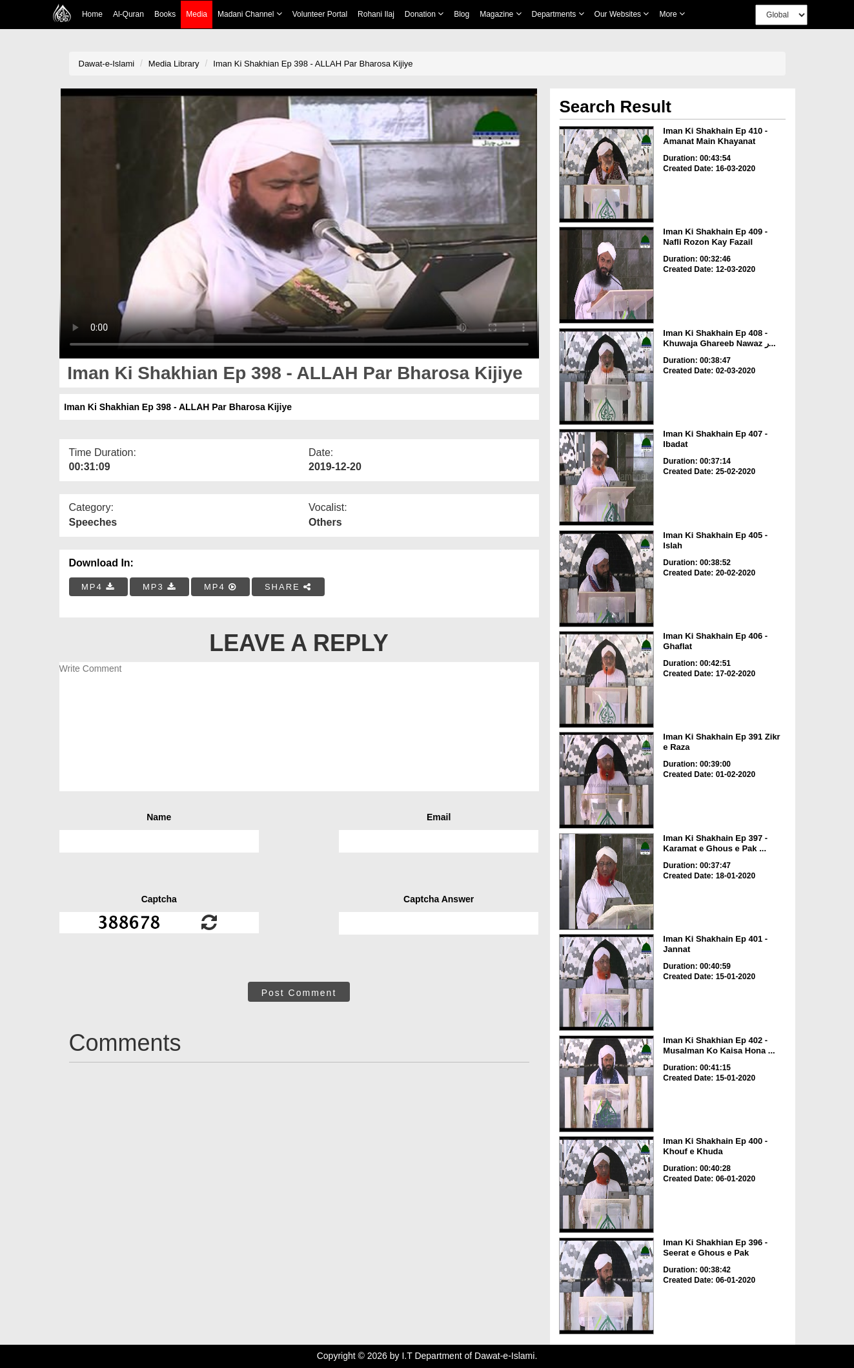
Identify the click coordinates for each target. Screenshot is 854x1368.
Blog (461, 14)
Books (165, 14)
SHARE (288, 587)
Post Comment (299, 993)
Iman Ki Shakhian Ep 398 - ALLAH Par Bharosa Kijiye (312, 63)
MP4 (98, 587)
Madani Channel (250, 14)
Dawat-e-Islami (107, 63)
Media (196, 14)
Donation (424, 14)
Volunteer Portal (319, 14)
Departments (558, 14)
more (672, 14)
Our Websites (622, 14)
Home (92, 14)
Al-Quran (128, 14)
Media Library (173, 63)
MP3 (159, 587)
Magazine (500, 14)
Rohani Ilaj (376, 14)
